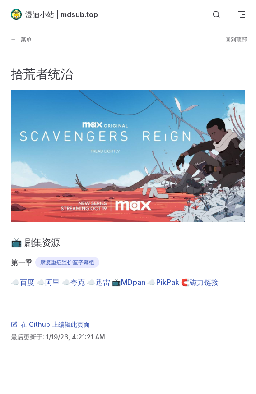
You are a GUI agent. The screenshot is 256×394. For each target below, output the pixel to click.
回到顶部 (236, 39)
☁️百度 (22, 282)
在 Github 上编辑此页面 (50, 324)
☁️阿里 (48, 282)
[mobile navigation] (241, 14)
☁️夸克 (73, 282)
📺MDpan (128, 282)
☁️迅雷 (98, 282)
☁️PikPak (163, 282)
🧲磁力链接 (200, 282)
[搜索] (216, 14)
